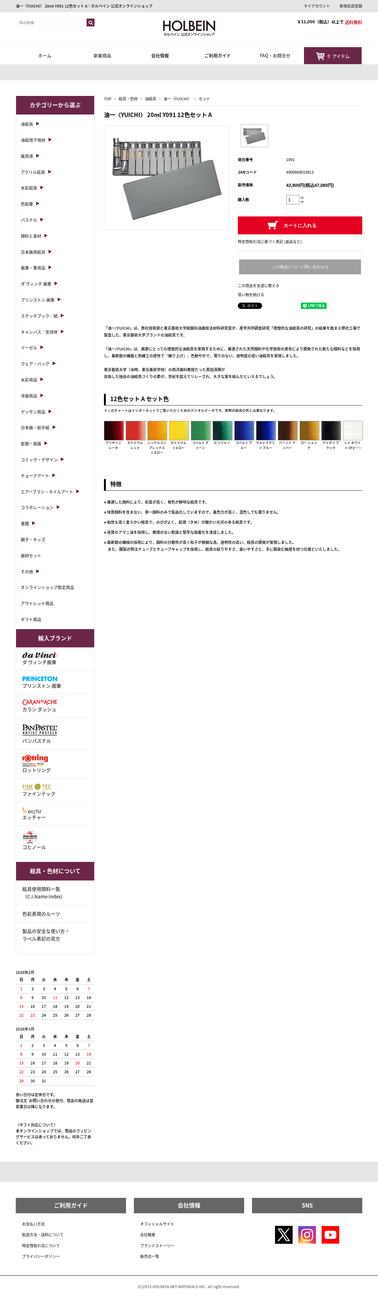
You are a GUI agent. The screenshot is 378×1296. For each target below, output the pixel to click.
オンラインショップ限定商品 (47, 587)
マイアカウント (317, 6)
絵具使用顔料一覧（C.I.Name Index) (42, 892)
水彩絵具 (29, 188)
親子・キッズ (33, 539)
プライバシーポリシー (41, 1256)
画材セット (31, 555)
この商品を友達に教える (258, 285)
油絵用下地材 (33, 140)
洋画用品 (29, 396)
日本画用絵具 (33, 252)
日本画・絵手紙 (35, 427)
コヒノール (34, 841)
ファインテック (38, 790)
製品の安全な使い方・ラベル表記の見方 (46, 935)
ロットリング (36, 764)
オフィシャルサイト (157, 1224)
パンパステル (39, 733)
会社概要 (147, 1234)
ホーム (44, 55)
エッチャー (34, 814)
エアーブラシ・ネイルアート (47, 491)
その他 (27, 571)
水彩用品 (29, 380)
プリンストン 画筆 (37, 300)
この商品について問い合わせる (300, 267)
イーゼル (29, 347)
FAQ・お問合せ (275, 55)
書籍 (25, 523)
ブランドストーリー (157, 1246)
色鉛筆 (27, 204)
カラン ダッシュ (39, 706)
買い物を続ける (251, 295)
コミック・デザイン (39, 459)
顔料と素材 (31, 236)
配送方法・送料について (43, 1234)
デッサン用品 (33, 412)
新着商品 (102, 55)
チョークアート (35, 475)
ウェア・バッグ (35, 363)
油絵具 (150, 99)
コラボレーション (37, 507)
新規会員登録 (351, 6)
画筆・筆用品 (33, 268)
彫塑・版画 (31, 443)
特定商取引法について (41, 1246)
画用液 (27, 156)
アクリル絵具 (33, 172)
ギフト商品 (31, 619)
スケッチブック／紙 (39, 316)
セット (204, 99)
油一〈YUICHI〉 (177, 99)
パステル (29, 220)
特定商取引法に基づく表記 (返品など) (270, 241)
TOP (108, 99)
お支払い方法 (33, 1224)
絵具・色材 (128, 99)
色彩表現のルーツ (41, 913)
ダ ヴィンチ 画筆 (36, 284)
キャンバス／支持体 (39, 332)
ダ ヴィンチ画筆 (39, 659)
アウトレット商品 (37, 603)
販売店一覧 (149, 1256)
